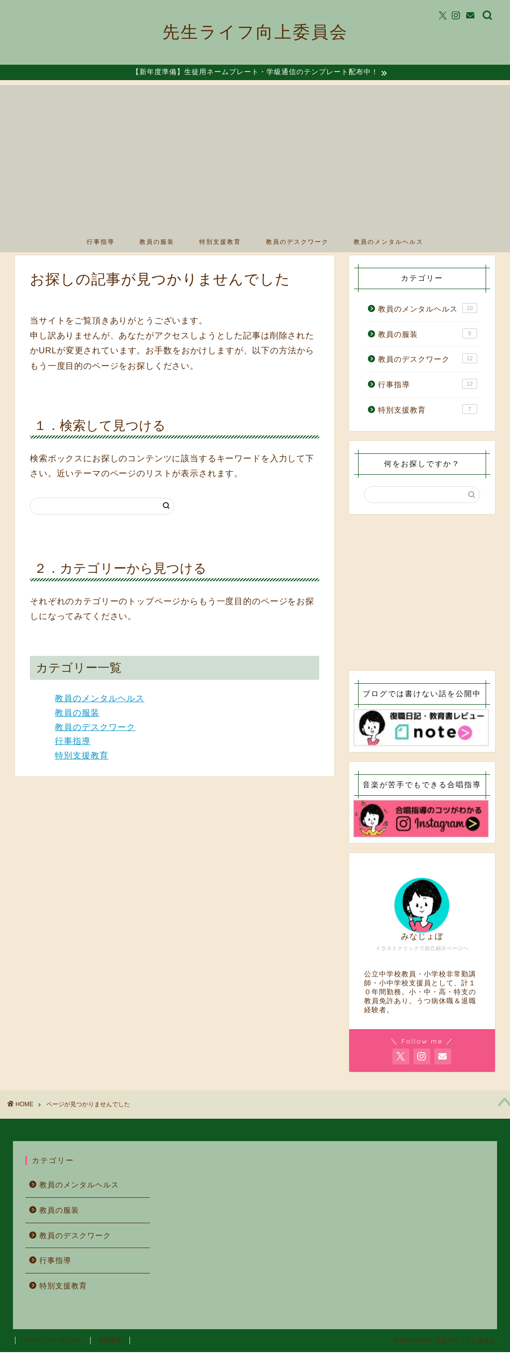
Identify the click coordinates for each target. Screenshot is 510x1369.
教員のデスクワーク (297, 242)
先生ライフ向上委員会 (255, 31)
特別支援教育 (220, 242)
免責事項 (110, 1357)
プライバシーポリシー (53, 1357)
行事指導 (101, 242)
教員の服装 (156, 242)
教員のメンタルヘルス (388, 242)
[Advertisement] (255, 155)
